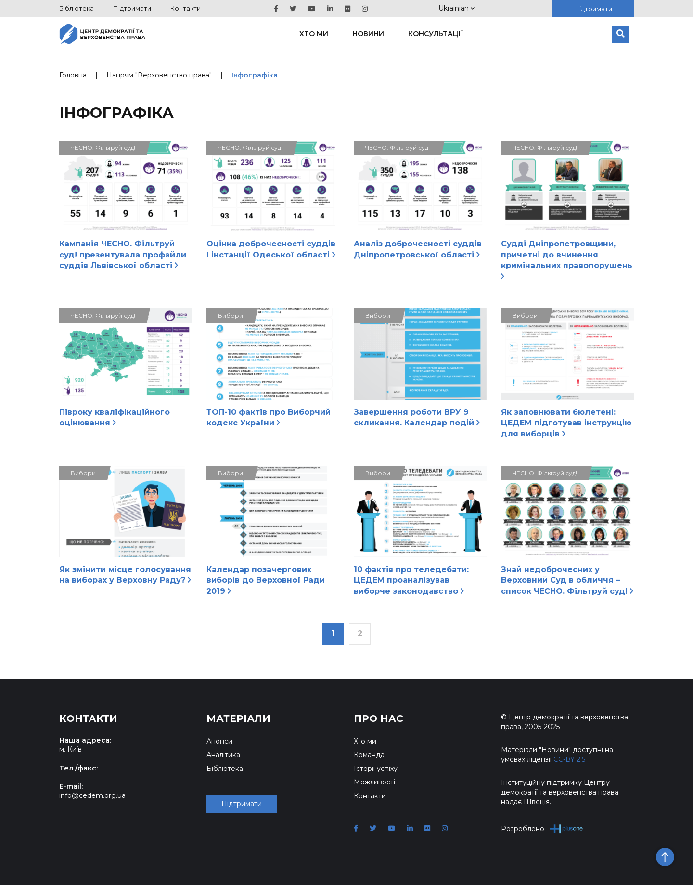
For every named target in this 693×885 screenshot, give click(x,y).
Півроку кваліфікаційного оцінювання (114, 417)
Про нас (378, 718)
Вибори (230, 315)
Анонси (219, 741)
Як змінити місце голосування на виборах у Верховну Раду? (125, 575)
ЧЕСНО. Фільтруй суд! (103, 147)
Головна (73, 75)
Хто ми (313, 33)
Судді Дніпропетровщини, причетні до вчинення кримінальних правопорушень (566, 259)
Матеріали (238, 718)
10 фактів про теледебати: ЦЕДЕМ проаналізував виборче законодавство (411, 580)
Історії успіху (376, 768)
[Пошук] (620, 34)
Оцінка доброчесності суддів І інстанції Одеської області (270, 249)
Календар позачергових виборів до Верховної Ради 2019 (265, 580)
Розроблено (542, 828)
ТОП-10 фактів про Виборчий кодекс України (268, 417)
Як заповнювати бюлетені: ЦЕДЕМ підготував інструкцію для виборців (566, 423)
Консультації (435, 33)
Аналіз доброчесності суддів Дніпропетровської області (418, 249)
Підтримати (132, 8)
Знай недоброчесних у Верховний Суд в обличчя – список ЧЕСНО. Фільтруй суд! (567, 580)
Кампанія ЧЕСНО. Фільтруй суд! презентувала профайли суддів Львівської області (122, 254)
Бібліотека (76, 8)
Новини (368, 33)
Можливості (374, 782)
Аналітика (223, 754)
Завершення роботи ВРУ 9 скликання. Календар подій (417, 417)
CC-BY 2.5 (569, 759)
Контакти (185, 8)
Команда (369, 754)
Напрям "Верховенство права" (159, 75)
